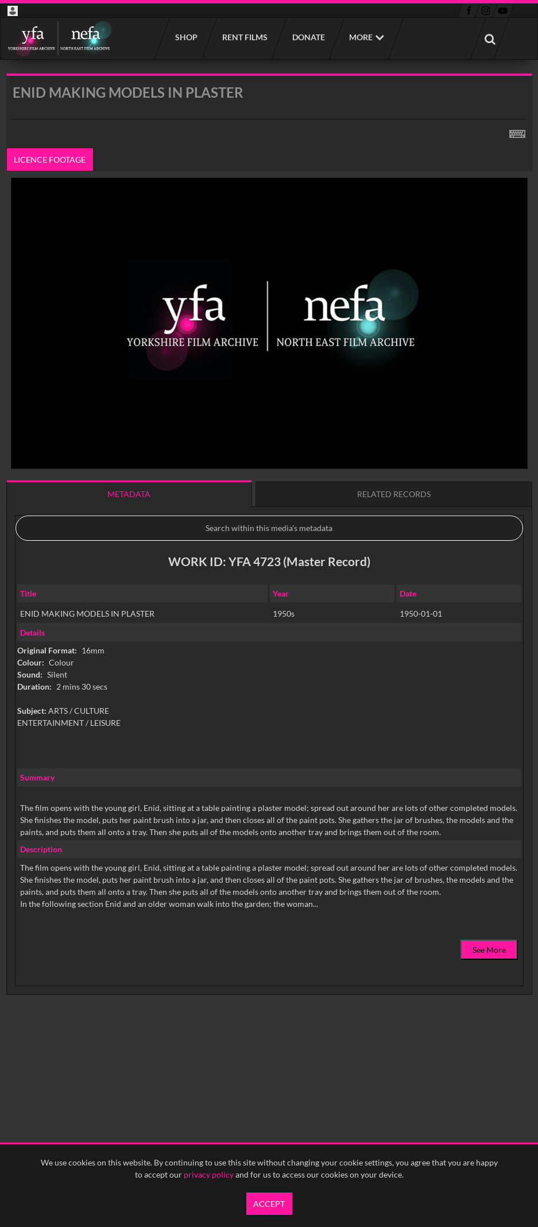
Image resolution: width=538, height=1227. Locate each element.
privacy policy (209, 1174)
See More (489, 950)
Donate (308, 37)
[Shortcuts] (517, 132)
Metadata (128, 494)
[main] (269, 563)
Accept (269, 1204)
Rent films (244, 37)
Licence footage (50, 159)
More (361, 37)
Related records (394, 494)
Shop (186, 37)
